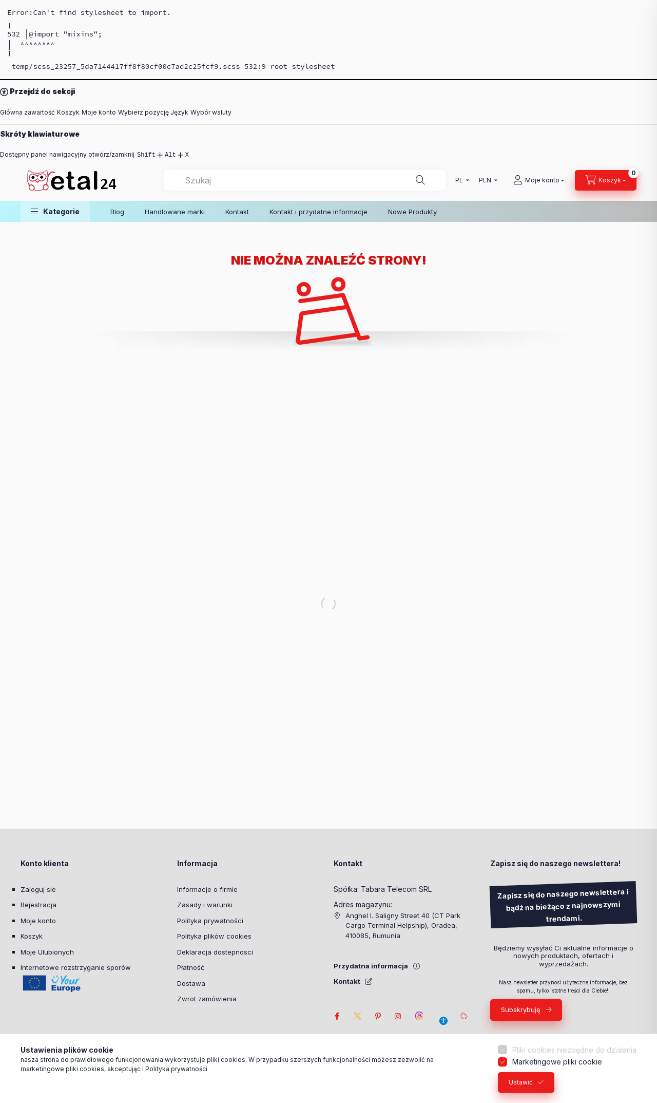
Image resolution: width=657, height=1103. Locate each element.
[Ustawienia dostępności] (443, 1016)
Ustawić (521, 1087)
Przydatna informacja (371, 966)
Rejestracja (38, 905)
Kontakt (237, 212)
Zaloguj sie (38, 889)
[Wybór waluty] (485, 180)
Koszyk (68, 112)
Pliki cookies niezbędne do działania (574, 1054)
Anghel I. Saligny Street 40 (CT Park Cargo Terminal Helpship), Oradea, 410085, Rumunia (402, 925)
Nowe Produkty (412, 212)
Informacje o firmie (207, 889)
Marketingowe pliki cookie (557, 1066)
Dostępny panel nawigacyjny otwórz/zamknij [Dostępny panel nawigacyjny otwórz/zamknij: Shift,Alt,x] (94, 155)
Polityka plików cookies (214, 936)
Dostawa (191, 983)
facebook (336, 1016)
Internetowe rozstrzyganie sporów (76, 967)
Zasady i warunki (205, 905)
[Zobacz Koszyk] (605, 180)
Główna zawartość (27, 112)
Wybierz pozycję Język (153, 112)
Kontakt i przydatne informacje (318, 212)
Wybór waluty (210, 112)
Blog (117, 212)
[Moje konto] (539, 180)
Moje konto (99, 112)
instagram (398, 1016)
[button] (55, 211)
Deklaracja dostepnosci (215, 952)
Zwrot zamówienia (207, 999)
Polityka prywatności (210, 921)
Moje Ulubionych (47, 952)
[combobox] (305, 180)
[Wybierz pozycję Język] (460, 180)
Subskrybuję (520, 1009)
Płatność (190, 967)
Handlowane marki (175, 212)
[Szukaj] (420, 180)
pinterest (378, 1016)
